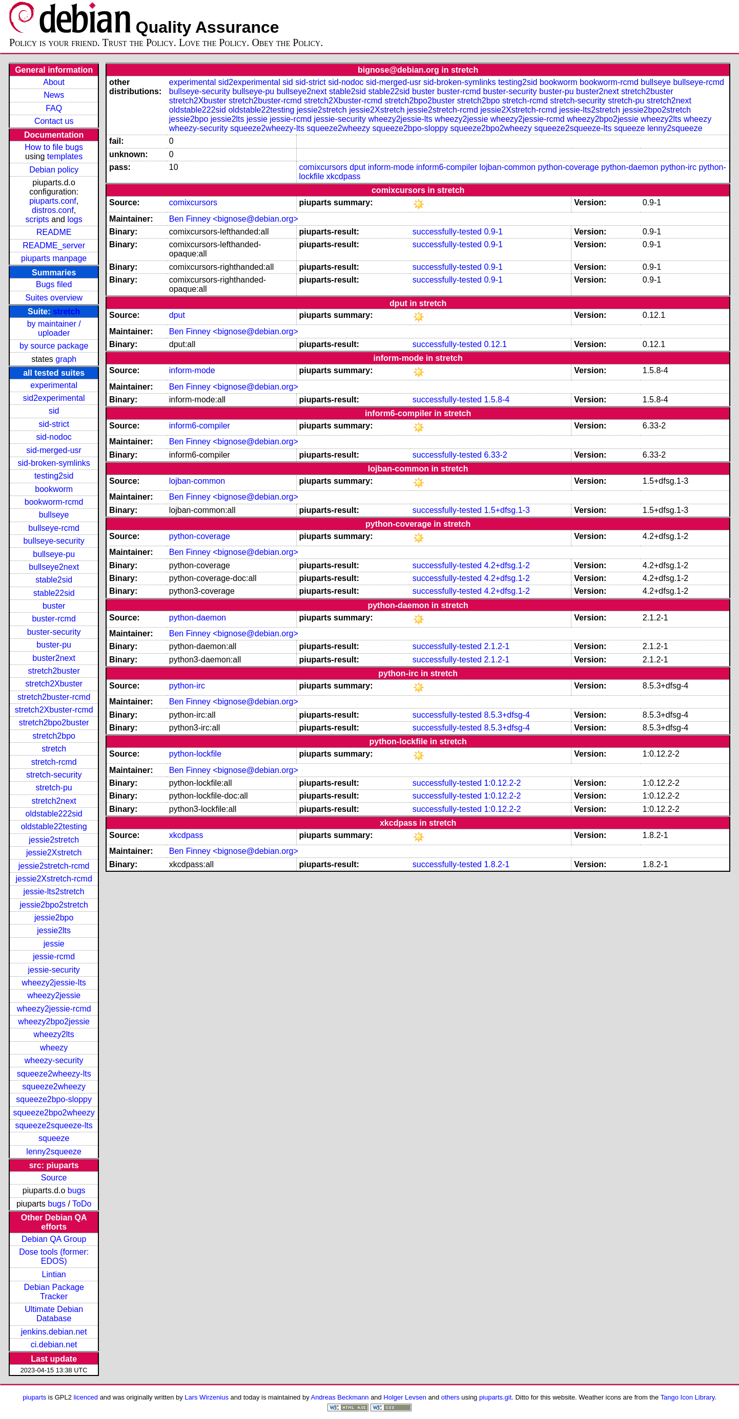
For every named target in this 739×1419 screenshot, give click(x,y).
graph (65, 359)
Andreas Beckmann (340, 1397)
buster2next (53, 658)
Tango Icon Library (688, 1397)
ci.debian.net (54, 1344)
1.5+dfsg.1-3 (506, 510)
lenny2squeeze (53, 1151)
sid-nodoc (53, 437)
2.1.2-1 (496, 646)
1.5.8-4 (496, 399)
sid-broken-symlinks (53, 463)
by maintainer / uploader (54, 328)
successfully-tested (447, 231)
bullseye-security (54, 540)
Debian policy (53, 169)
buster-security (54, 632)
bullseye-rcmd (53, 528)
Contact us (53, 121)
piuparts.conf (52, 201)
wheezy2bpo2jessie (54, 1021)
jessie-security (53, 969)
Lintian (54, 1274)
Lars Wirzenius (206, 1397)
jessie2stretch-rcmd (54, 866)
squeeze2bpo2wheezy (54, 1112)
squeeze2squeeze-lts (54, 1125)
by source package (53, 345)
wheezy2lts (54, 1034)
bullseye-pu (54, 554)
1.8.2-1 (496, 864)
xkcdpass (343, 176)
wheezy (54, 1047)
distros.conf (53, 210)
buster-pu (53, 644)
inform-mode (391, 167)
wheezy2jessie (53, 995)
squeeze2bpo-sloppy (54, 1099)
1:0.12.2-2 (502, 783)
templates (65, 156)
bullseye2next (54, 567)
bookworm (54, 489)
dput (357, 167)
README (53, 232)
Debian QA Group (54, 1239)
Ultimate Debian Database (54, 1314)
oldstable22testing (54, 826)
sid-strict (53, 424)
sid (54, 410)
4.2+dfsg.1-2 (506, 565)
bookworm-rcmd (54, 502)
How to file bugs (54, 147)
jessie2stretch (54, 839)
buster (54, 605)
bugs (77, 1190)
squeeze (54, 1138)
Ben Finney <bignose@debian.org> (233, 218)
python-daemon (629, 167)
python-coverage (568, 167)
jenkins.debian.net (54, 1331)
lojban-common (508, 167)
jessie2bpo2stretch (53, 904)
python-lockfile (195, 753)
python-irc (678, 167)
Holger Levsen (404, 1397)
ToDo (81, 1203)
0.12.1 (495, 344)
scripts (37, 219)
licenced (86, 1397)
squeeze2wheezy (54, 1086)
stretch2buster (53, 670)
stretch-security (53, 774)
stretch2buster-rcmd (53, 697)
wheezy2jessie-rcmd (54, 1008)
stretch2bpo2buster (54, 722)
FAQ (54, 108)
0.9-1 (493, 231)
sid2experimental (54, 398)
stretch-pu (54, 787)
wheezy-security (54, 1060)
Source (54, 1177)
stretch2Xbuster (54, 683)
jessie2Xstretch (54, 852)
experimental (53, 385)
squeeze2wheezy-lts (54, 1073)
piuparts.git (495, 1397)
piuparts (34, 1397)
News (54, 95)
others (450, 1397)
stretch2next (54, 801)
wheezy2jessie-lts (54, 982)
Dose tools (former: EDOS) (54, 1256)
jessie (54, 943)
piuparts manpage (54, 258)
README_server (54, 245)
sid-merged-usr (53, 450)
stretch (66, 311)
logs (74, 219)
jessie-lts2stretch (54, 891)
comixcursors (323, 167)
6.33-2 (495, 454)
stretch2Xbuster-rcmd (54, 709)
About (54, 82)
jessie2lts (54, 930)
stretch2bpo (53, 736)
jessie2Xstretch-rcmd (53, 878)
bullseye (54, 514)
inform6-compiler (446, 167)
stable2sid (53, 579)
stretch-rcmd (54, 762)
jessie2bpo (54, 917)
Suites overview (54, 297)
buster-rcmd (53, 618)
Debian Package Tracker (54, 1292)
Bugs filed (54, 284)
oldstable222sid (54, 813)
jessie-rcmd (54, 956)
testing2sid (54, 475)
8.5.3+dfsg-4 (506, 715)
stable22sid (54, 593)
